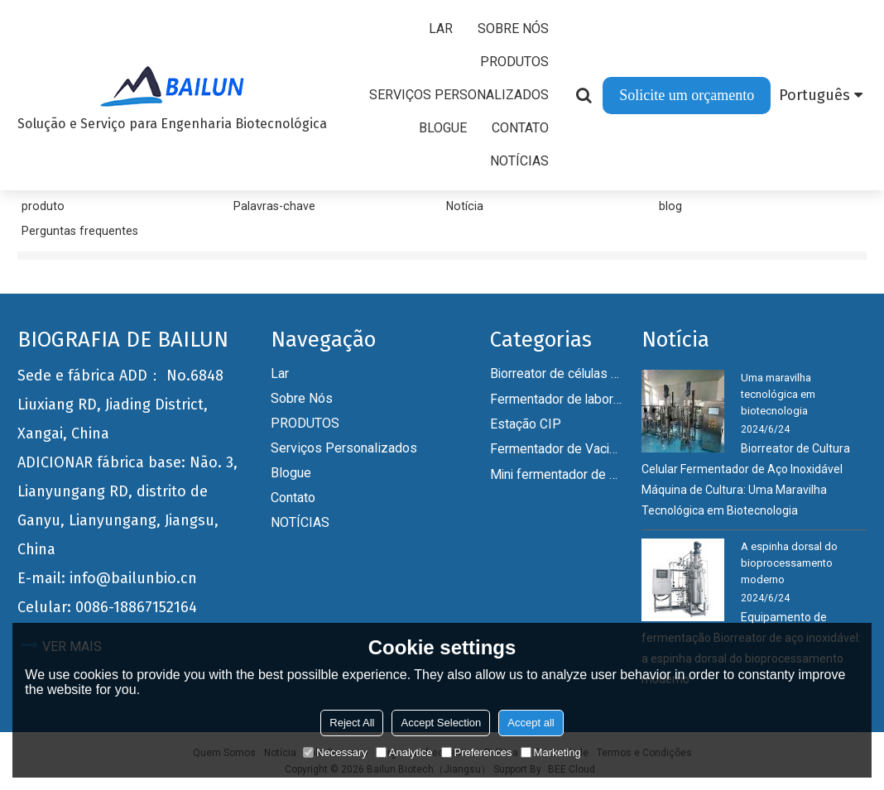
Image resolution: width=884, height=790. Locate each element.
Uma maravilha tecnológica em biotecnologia (778, 394)
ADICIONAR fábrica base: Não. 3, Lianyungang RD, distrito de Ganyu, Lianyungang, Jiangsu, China (127, 505)
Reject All (351, 722)
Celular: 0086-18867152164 (107, 607)
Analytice (404, 752)
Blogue (443, 128)
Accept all (530, 722)
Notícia (464, 206)
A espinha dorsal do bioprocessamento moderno (789, 563)
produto (43, 206)
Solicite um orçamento (686, 95)
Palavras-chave (274, 206)
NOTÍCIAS (519, 161)
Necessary (335, 752)
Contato (520, 128)
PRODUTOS (514, 61)
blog (670, 206)
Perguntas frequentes (80, 230)
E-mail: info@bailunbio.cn (107, 578)
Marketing (551, 752)
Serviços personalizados (459, 95)
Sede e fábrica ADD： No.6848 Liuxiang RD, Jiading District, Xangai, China (120, 404)
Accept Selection (441, 722)
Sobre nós (513, 28)
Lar (441, 28)
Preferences (476, 752)
